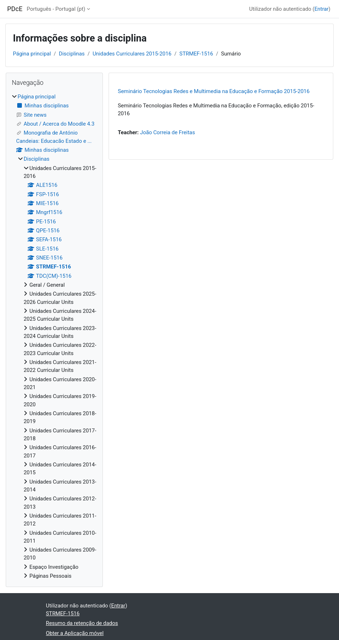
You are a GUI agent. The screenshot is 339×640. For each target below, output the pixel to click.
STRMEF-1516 (196, 53)
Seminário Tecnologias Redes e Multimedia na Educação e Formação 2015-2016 (214, 91)
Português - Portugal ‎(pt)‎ (56, 9)
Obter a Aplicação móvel (75, 633)
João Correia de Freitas (167, 132)
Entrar (321, 9)
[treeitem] (54, 336)
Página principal (32, 53)
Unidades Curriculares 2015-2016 (131, 53)
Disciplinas (72, 53)
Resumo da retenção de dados (82, 623)
